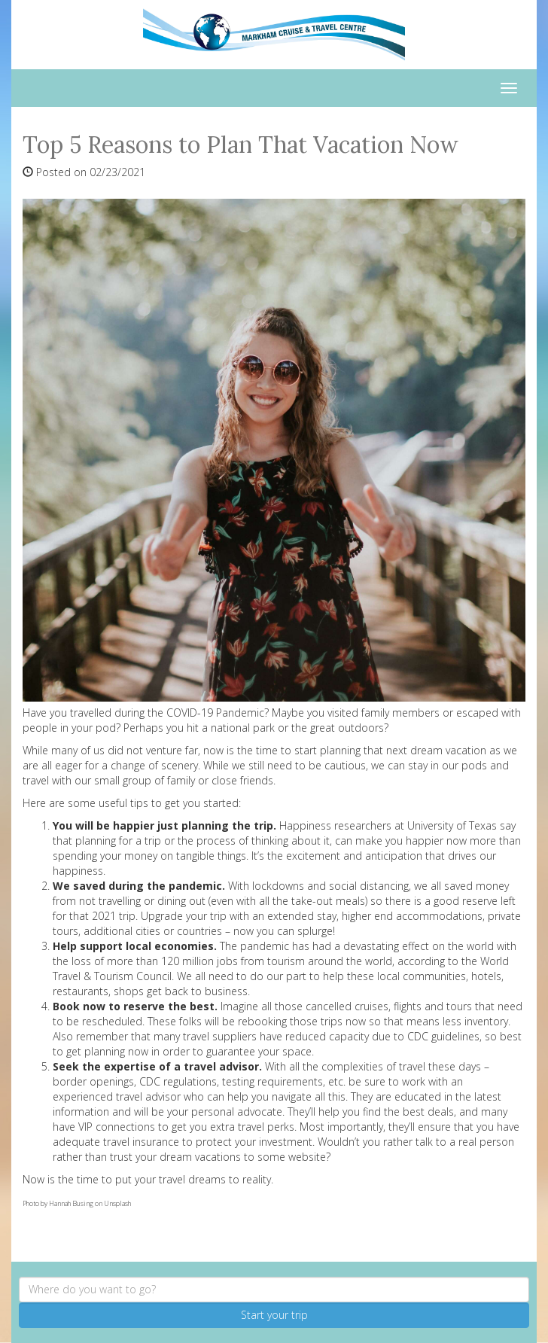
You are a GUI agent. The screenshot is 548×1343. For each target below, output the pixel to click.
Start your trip (274, 1315)
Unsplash (117, 1203)
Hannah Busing (71, 1203)
